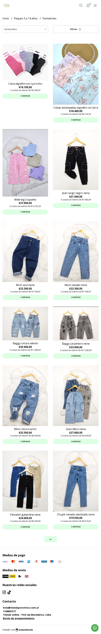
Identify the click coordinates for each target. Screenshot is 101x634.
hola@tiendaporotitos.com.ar (21, 607)
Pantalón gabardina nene (25, 514)
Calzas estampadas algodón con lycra (75, 107)
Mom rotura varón (25, 429)
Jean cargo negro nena (76, 193)
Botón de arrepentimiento (18, 618)
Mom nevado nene (76, 285)
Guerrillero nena (76, 429)
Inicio (6, 18)
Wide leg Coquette (25, 199)
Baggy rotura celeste (25, 343)
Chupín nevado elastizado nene (76, 514)
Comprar (25, 96)
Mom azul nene (25, 285)
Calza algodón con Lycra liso (25, 83)
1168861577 (9, 611)
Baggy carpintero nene (76, 343)
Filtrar (75, 29)
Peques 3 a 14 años (26, 18)
